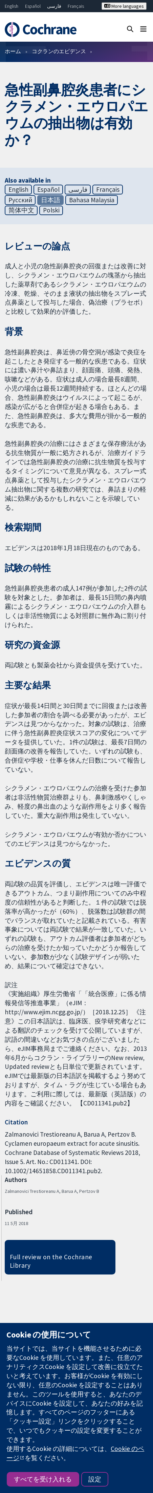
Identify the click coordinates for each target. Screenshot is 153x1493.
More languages (124, 6)
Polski (51, 210)
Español (33, 6)
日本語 (50, 200)
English (11, 6)
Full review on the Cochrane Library (51, 1261)
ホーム (13, 51)
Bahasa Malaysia (91, 200)
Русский (20, 200)
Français (76, 6)
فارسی (54, 6)
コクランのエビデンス (59, 51)
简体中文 (21, 210)
